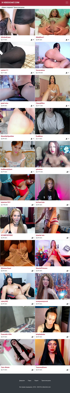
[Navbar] (66, 2)
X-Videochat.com (10, 2)
